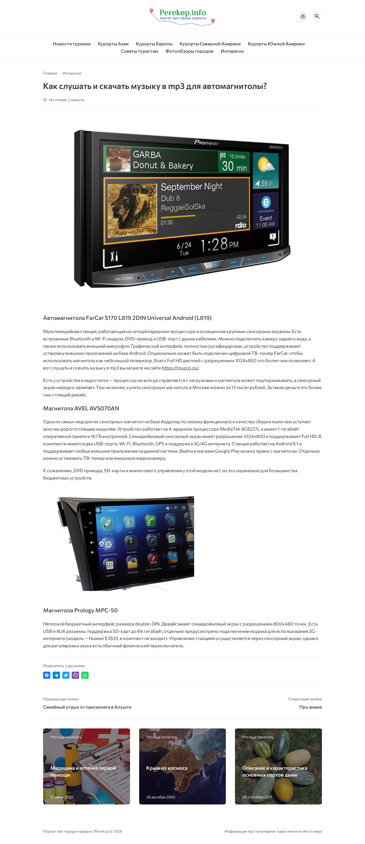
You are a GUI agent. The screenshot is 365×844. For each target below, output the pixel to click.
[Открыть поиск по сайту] (317, 16)
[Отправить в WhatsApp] (85, 675)
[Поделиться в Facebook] (46, 675)
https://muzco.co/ (180, 368)
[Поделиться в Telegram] (56, 675)
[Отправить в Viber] (75, 675)
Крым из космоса (167, 768)
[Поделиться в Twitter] (66, 675)
